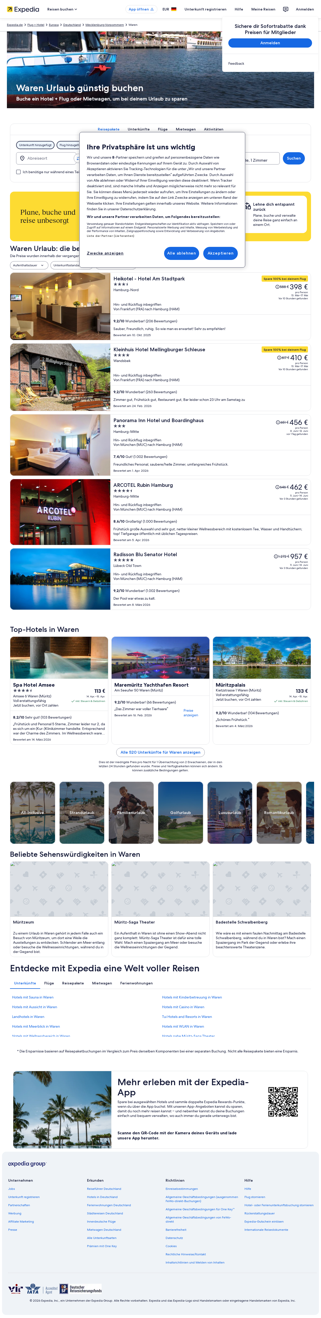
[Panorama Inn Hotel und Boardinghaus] (210, 445)
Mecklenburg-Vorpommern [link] (104, 25)
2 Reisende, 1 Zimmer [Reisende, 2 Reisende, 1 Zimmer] (248, 160)
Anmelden (305, 9)
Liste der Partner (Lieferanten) (110, 236)
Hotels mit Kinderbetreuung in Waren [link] (192, 997)
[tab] (109, 129)
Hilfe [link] (247, 1189)
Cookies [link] (171, 1246)
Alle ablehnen (181, 253)
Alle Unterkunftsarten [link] (101, 1238)
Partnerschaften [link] (19, 1205)
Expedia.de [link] (15, 25)
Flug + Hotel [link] (35, 25)
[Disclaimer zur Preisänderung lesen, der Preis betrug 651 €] (282, 422)
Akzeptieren (221, 253)
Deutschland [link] (72, 25)
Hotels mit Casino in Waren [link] (183, 1007)
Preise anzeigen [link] (191, 712)
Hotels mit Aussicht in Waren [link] (34, 1007)
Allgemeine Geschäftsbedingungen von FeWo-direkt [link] (198, 1219)
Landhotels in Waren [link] (28, 1016)
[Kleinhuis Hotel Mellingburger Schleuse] (210, 377)
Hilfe (239, 9)
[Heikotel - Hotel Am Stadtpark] (210, 306)
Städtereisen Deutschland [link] (105, 1213)
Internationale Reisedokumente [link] (266, 1230)
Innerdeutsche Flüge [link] (101, 1222)
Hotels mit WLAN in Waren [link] (183, 1026)
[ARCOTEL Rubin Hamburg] (210, 512)
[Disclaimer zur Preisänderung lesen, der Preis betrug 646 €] (282, 487)
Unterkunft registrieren (206, 9)
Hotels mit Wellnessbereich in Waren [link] (41, 1036)
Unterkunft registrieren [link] (24, 1197)
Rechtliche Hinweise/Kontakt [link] (186, 1254)
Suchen (294, 158)
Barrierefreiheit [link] (176, 1230)
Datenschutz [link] (174, 1238)
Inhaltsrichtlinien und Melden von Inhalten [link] (195, 1262)
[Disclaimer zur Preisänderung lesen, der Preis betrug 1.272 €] (281, 556)
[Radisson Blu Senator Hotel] (210, 579)
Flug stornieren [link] (254, 1197)
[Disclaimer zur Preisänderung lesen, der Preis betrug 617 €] (283, 357)
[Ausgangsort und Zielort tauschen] (78, 158)
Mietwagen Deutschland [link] (104, 1230)
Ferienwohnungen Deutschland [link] (109, 1205)
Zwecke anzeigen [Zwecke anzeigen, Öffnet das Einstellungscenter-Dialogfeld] (105, 253)
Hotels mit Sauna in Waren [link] (33, 997)
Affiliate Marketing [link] (21, 1222)
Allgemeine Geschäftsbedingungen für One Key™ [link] (200, 1209)
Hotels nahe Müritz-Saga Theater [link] (188, 1036)
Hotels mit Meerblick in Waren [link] (36, 1026)
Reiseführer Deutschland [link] (104, 1189)
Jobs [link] (11, 1189)
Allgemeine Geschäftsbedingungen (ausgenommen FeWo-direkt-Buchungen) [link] (202, 1199)
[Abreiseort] (46, 158)
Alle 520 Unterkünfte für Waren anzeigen (160, 752)
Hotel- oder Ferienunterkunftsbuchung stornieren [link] (279, 1205)
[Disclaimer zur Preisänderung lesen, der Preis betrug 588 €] (282, 286)
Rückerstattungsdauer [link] (259, 1213)
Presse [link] (12, 1230)
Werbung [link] (14, 1213)
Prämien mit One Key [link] (102, 1246)
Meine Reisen (263, 9)
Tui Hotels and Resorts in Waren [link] (187, 1016)
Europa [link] (54, 25)
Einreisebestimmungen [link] (182, 1189)
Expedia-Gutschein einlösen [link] (264, 1222)
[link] (270, 63)
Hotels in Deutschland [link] (102, 1197)
